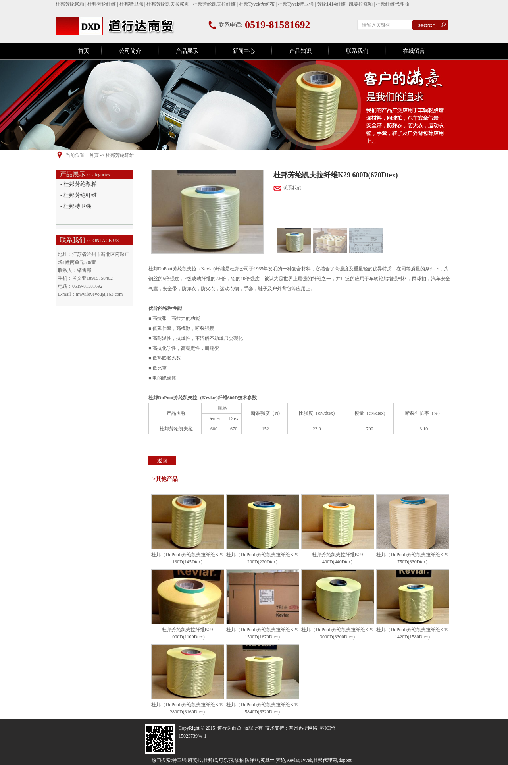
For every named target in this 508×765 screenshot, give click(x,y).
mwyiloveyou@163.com (99, 294)
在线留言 (414, 51)
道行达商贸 (229, 728)
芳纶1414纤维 (331, 4)
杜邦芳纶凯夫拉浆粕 (167, 4)
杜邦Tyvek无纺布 (257, 4)
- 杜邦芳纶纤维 (78, 195)
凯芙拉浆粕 (361, 4)
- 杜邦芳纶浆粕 (78, 184)
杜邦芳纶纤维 (101, 4)
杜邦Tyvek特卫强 (296, 4)
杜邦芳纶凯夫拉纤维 (214, 4)
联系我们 (357, 51)
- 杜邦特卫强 (75, 206)
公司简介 (130, 51)
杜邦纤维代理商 (392, 4)
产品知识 (300, 51)
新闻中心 (244, 51)
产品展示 (187, 51)
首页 (83, 51)
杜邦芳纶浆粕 (70, 4)
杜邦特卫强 (131, 4)
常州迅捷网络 (303, 728)
